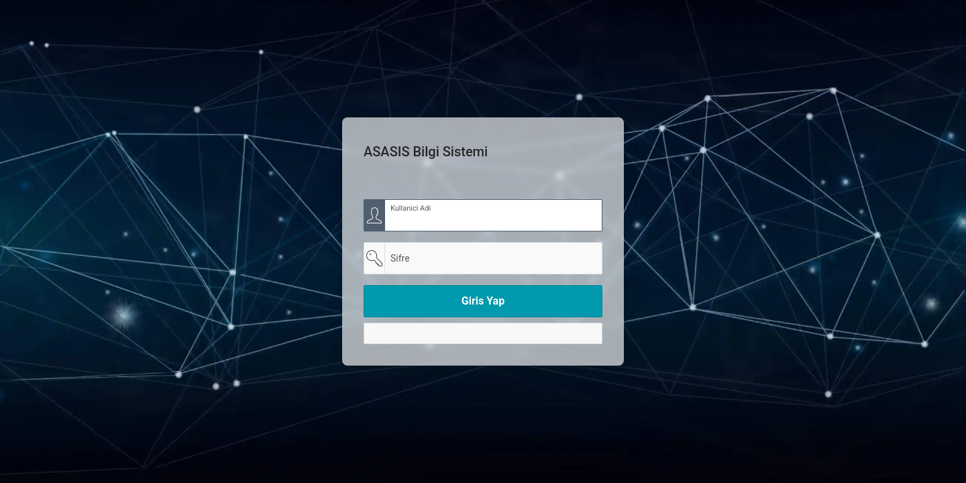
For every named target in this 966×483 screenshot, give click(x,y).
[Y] (483, 333)
